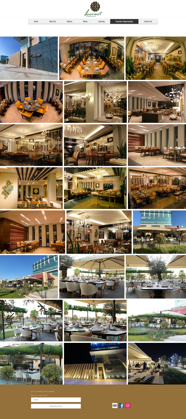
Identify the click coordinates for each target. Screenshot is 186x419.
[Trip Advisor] (114, 405)
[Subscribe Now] (56, 406)
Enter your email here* (39, 395)
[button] (52, 21)
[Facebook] (121, 405)
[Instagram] (127, 405)
